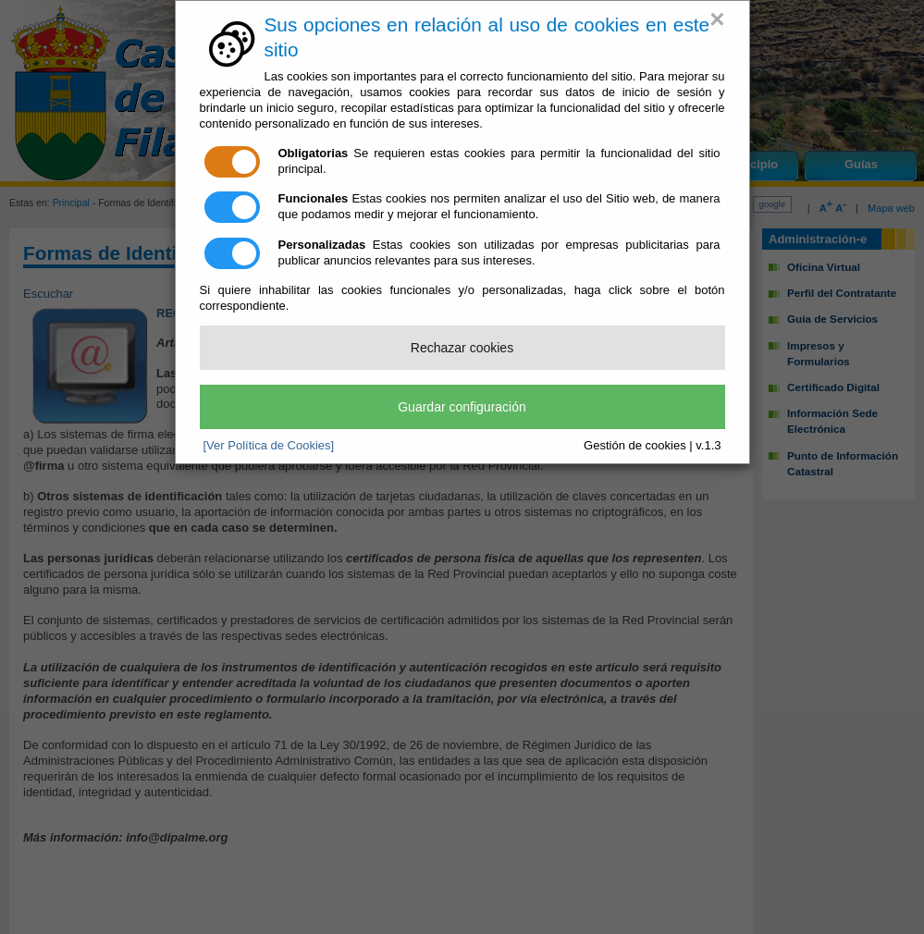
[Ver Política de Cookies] (269, 445)
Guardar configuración (462, 406)
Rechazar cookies (462, 347)
